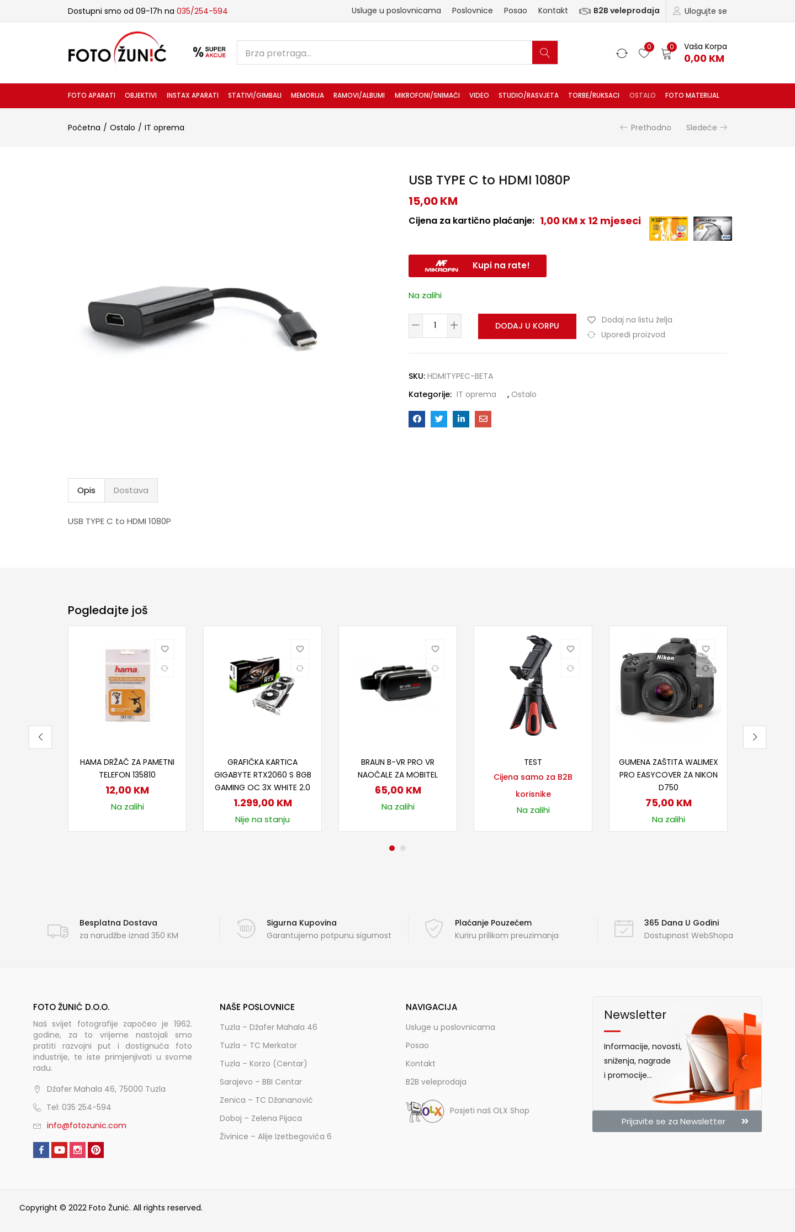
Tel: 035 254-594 (79, 1107)
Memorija (307, 95)
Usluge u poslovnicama (396, 10)
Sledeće (701, 127)
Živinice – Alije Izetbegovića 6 (276, 1136)
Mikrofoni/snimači (427, 95)
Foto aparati (91, 95)
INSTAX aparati (193, 95)
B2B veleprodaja (619, 10)
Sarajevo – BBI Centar (261, 1081)
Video (479, 95)
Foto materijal (692, 95)
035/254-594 (202, 11)
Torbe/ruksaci (593, 95)
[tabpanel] (127, 728)
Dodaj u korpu (525, 325)
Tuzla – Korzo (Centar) (264, 1063)
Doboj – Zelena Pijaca (261, 1118)
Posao (515, 10)
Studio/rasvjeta (529, 95)
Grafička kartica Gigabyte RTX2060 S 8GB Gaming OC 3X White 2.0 (262, 775)
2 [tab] (403, 848)
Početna (84, 127)
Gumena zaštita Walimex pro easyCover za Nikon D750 (668, 775)
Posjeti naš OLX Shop (467, 1110)
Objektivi (141, 95)
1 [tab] (392, 848)
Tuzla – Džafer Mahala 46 (268, 1027)
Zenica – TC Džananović (266, 1100)
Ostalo (642, 95)
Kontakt (553, 10)
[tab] (86, 490)
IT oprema (164, 127)
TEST (533, 762)
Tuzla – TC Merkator (258, 1045)
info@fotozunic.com (86, 1125)
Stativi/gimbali (255, 95)
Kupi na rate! (501, 265)
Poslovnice (472, 10)
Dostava (131, 490)
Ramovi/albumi (359, 95)
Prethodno (651, 127)
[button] (694, 52)
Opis (86, 490)
